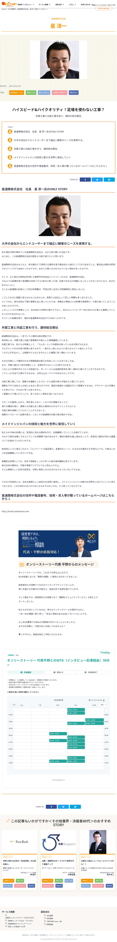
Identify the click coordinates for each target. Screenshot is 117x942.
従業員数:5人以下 (8, 880)
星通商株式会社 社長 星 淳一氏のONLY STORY (39, 131)
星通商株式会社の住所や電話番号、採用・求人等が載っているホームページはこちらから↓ (60, 166)
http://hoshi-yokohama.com (15, 511)
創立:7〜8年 (69, 880)
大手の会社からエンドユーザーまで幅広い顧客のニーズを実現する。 (49, 140)
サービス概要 (43, 4)
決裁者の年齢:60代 (59, 92)
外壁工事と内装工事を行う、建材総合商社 (35, 148)
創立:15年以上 (44, 92)
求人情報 (34, 935)
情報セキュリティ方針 (75, 935)
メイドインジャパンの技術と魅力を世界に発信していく (42, 157)
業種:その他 (31, 92)
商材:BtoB (59, 886)
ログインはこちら (103, 8)
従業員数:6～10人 (16, 92)
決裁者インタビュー (24, 4)
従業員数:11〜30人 (87, 880)
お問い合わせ (85, 4)
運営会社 (58, 4)
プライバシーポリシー (57, 935)
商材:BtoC (73, 92)
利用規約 (43, 935)
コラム (71, 4)
